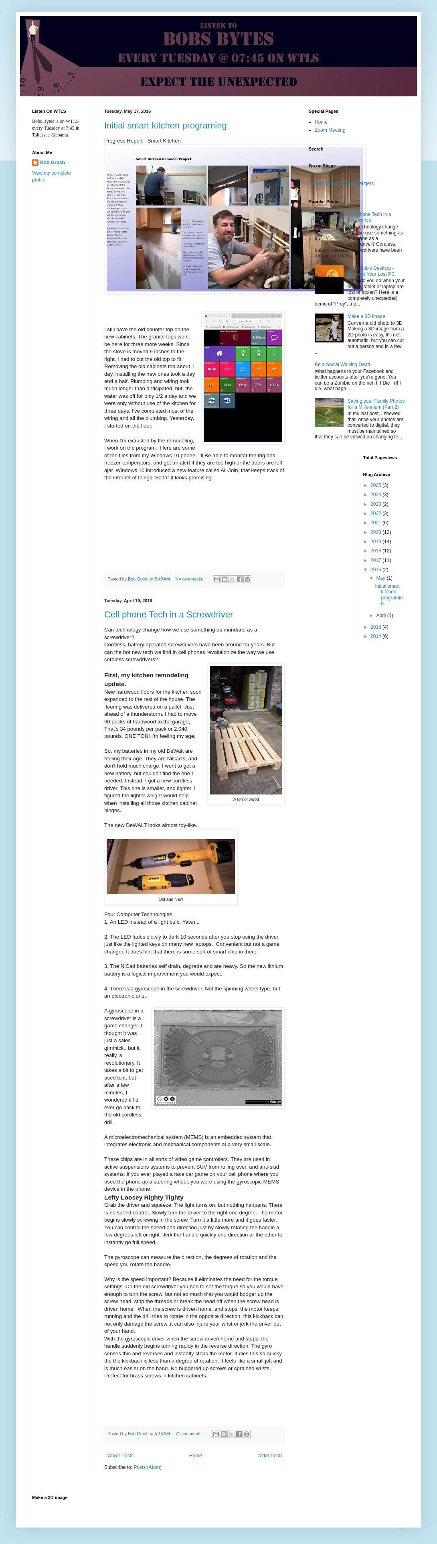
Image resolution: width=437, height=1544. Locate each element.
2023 (376, 504)
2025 (376, 485)
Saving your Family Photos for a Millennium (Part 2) (376, 403)
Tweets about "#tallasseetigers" (342, 183)
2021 (376, 523)
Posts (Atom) (147, 1467)
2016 (376, 569)
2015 (376, 627)
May (381, 578)
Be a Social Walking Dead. (343, 364)
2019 (376, 541)
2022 (376, 513)
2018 (376, 551)
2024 (376, 494)
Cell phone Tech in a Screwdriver (168, 614)
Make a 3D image (366, 316)
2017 (376, 560)
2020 (376, 532)
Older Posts (270, 1455)
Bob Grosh (52, 162)
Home (195, 1455)
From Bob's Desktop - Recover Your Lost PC (371, 271)
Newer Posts (120, 1455)
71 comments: (190, 1433)
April (381, 615)
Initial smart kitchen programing (165, 125)
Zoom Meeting (330, 130)
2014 (376, 636)
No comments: (190, 578)
